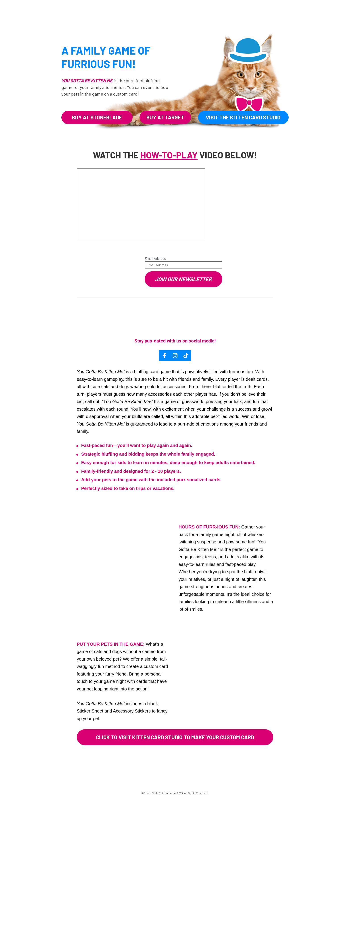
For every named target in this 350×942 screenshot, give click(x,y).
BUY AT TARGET (165, 117)
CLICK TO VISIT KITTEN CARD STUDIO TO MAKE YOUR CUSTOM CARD (175, 737)
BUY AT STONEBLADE (97, 117)
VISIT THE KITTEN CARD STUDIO (243, 117)
